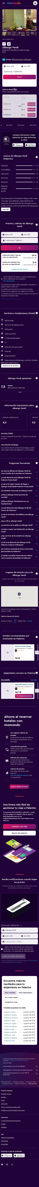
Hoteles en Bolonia (10, 1032)
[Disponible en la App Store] (30, 145)
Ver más (34, 680)
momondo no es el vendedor (20, 1066)
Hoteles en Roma (9, 1012)
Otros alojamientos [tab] (25, 992)
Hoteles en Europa (18, 1081)
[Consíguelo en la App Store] (19, 1155)
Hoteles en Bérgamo (11, 1038)
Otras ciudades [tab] (10, 992)
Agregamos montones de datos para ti (20, 1070)
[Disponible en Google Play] (17, 145)
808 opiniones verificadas (21, 59)
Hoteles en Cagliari (10, 1023)
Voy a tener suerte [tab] (11, 997)
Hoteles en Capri (9, 1035)
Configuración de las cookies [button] (10, 299)
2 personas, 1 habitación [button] (13, 71)
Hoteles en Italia (30, 1081)
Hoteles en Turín (9, 1041)
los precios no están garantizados (18, 1060)
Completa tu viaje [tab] (11, 1002)
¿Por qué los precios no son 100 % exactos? (20, 1073)
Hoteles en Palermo (20, 1083)
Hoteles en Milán (9, 1020)
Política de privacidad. (15, 962)
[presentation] (30, 145)
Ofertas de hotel (6, 1081)
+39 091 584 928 (8, 56)
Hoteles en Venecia (10, 1015)
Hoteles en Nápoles (10, 1026)
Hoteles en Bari (9, 1029)
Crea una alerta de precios (19, 775)
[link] (24, 696)
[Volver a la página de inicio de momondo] (14, 3)
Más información (8, 281)
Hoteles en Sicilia (7, 1083)
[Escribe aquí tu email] (21, 941)
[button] (3, 3)
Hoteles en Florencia (11, 1018)
